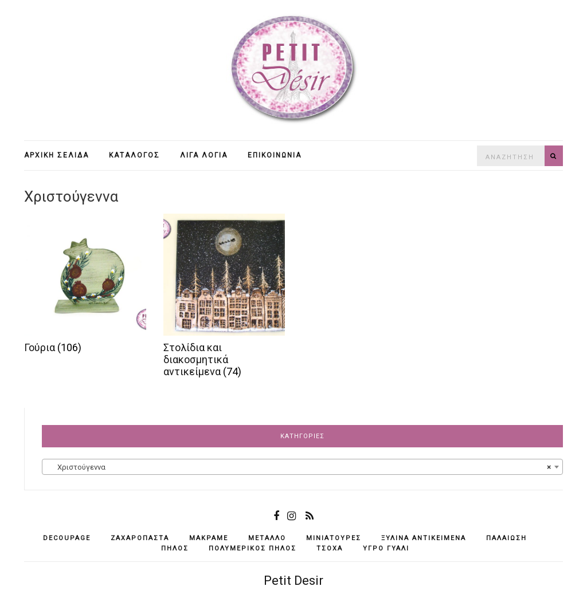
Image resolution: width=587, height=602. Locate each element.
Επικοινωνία (275, 155)
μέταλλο (267, 538)
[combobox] (302, 467)
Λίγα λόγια (204, 155)
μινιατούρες (333, 538)
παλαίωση (506, 538)
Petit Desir (293, 580)
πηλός (175, 548)
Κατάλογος (134, 155)
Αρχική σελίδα (56, 155)
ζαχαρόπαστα (140, 538)
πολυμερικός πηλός (252, 548)
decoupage (67, 538)
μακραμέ (208, 538)
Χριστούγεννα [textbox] (299, 467)
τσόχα (329, 548)
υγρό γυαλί (386, 548)
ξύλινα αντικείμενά (423, 538)
